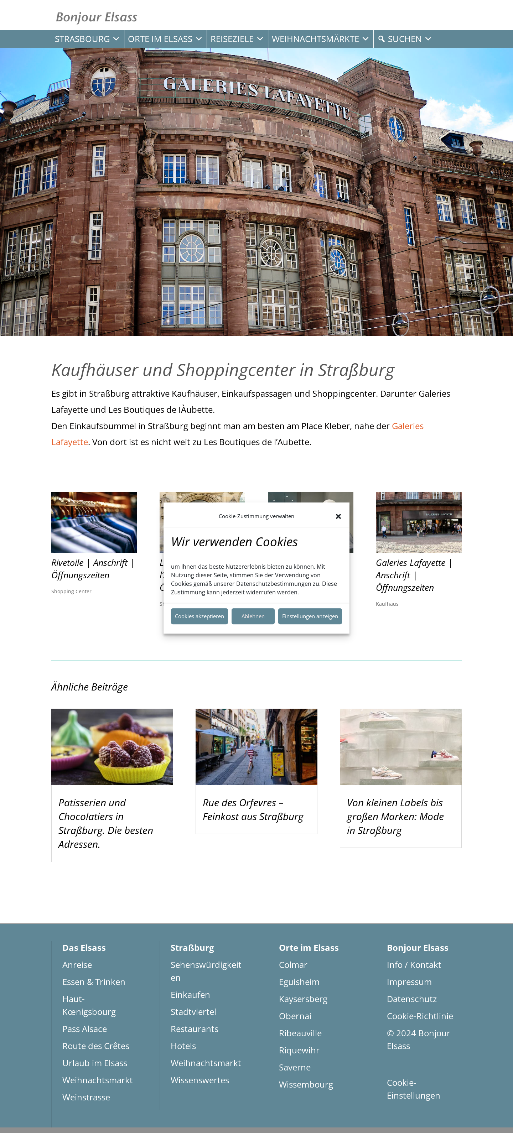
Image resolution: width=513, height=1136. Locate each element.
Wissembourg (306, 1087)
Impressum (409, 984)
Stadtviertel (193, 1014)
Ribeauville (300, 1036)
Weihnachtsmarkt (97, 1083)
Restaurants (194, 1031)
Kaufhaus (387, 606)
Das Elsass (84, 950)
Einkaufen (190, 997)
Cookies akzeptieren (199, 616)
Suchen (410, 39)
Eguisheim (299, 984)
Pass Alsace (84, 1031)
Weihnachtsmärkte (321, 39)
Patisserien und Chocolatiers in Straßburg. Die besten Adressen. (105, 826)
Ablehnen (253, 616)
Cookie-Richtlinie (420, 1019)
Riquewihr (299, 1053)
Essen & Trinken (93, 984)
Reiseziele (237, 39)
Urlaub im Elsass (94, 1066)
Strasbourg (87, 39)
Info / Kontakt (414, 967)
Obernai (295, 1019)
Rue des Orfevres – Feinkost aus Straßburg (253, 811)
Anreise (77, 967)
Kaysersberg (303, 1001)
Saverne (295, 1070)
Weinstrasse (86, 1100)
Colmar (293, 967)
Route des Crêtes (95, 1048)
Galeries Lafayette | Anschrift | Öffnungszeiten (414, 577)
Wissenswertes (200, 1083)
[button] (338, 516)
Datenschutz (412, 1001)
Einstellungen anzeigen (310, 616)
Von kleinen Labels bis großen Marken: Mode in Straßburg (395, 818)
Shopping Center (71, 593)
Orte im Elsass (165, 39)
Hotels (183, 1048)
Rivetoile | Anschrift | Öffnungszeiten (93, 571)
